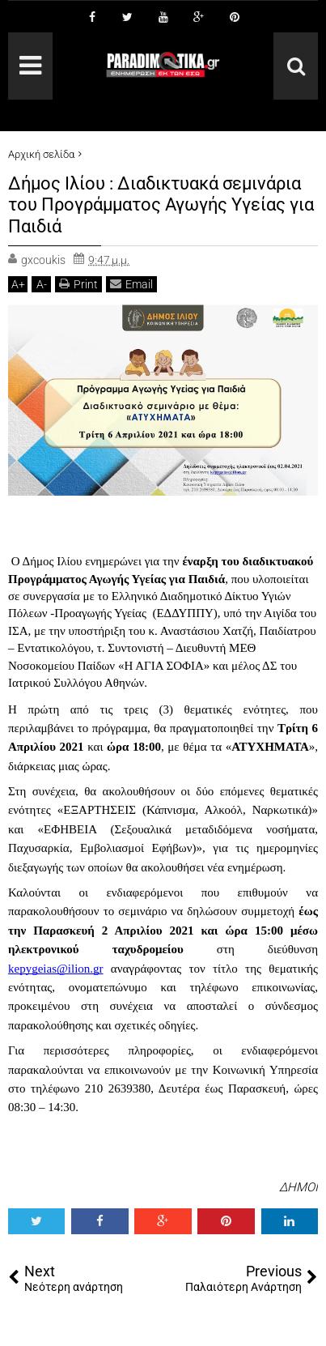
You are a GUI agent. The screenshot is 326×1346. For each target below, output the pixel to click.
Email (131, 284)
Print (78, 284)
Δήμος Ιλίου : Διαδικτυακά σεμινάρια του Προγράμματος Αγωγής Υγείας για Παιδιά (161, 204)
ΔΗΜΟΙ (298, 1187)
